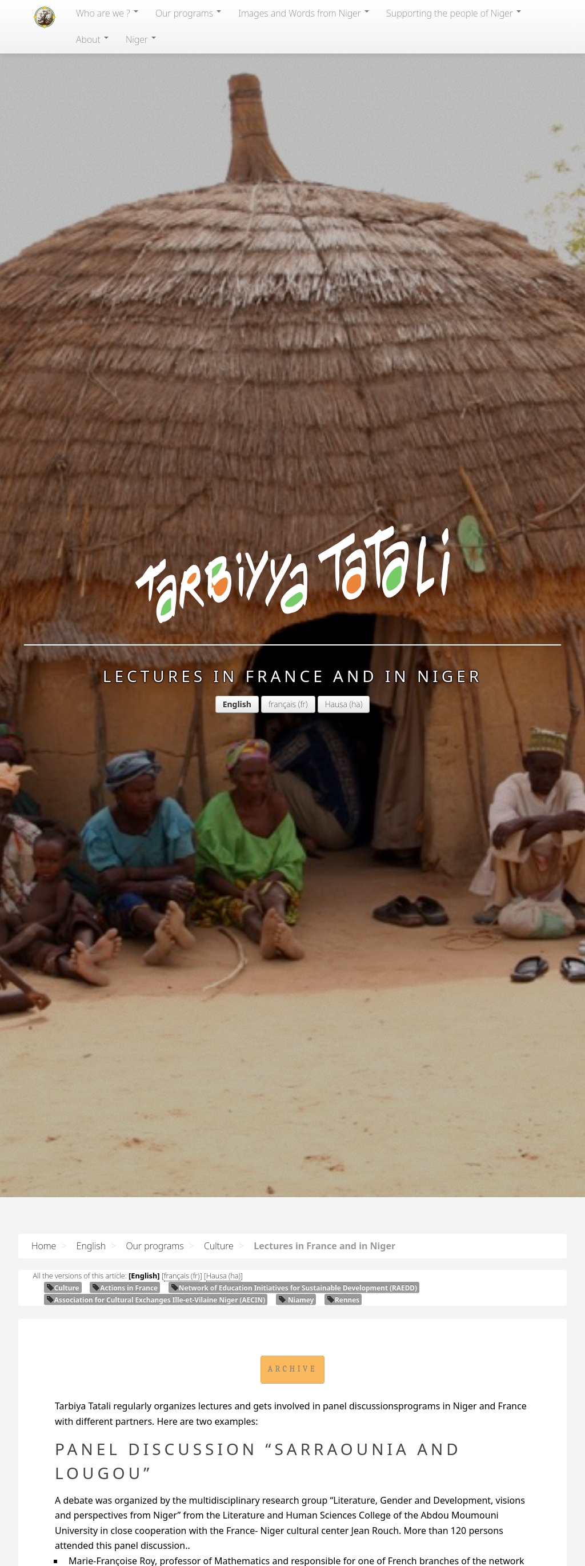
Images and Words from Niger (303, 13)
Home (43, 1246)
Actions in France (125, 1287)
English (91, 1246)
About (92, 39)
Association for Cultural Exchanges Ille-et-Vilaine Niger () (155, 1299)
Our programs (188, 13)
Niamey (296, 1299)
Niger (141, 39)
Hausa (336, 704)
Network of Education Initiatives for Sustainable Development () (294, 1287)
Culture (219, 1246)
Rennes (343, 1299)
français (282, 704)
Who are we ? (107, 13)
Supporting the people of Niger (453, 13)
